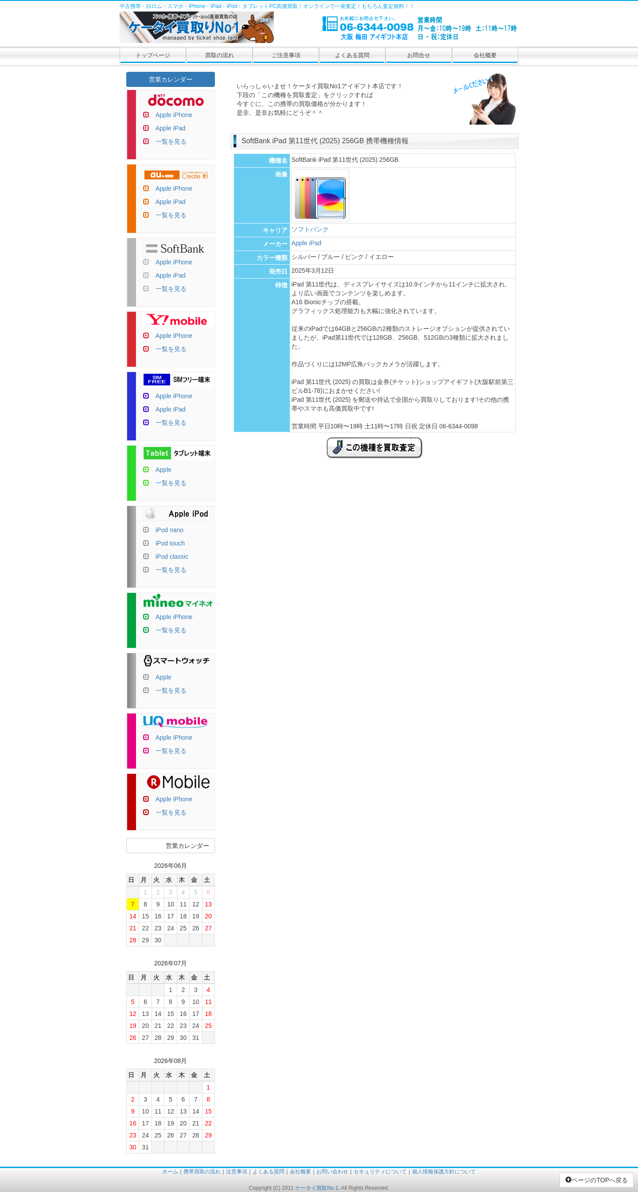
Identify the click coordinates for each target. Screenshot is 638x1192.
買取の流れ (219, 55)
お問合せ (418, 55)
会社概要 (485, 55)
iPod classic (172, 556)
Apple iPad (307, 243)
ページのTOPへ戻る (596, 1180)
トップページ (153, 55)
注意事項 (236, 1171)
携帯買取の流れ (202, 1171)
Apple (163, 469)
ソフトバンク (310, 229)
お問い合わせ (332, 1171)
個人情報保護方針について (444, 1171)
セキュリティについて (380, 1171)
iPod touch (170, 543)
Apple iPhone (174, 114)
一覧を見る (171, 141)
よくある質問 (352, 55)
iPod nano (169, 529)
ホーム (170, 1171)
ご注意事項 (286, 55)
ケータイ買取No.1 (316, 1188)
